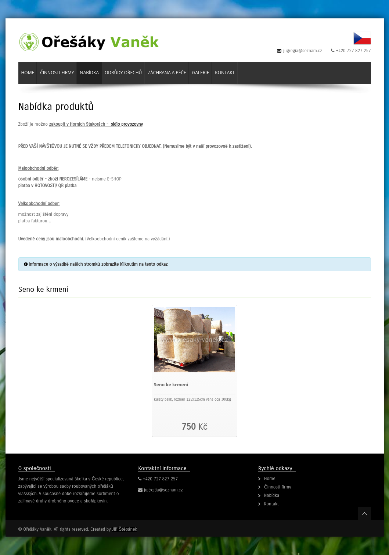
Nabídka (89, 72)
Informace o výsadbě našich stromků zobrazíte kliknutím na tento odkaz (98, 264)
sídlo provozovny (127, 124)
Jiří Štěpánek (124, 529)
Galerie (200, 72)
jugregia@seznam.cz (302, 50)
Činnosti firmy (57, 72)
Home (28, 72)
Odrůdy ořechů (123, 72)
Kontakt (225, 72)
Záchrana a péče (167, 72)
